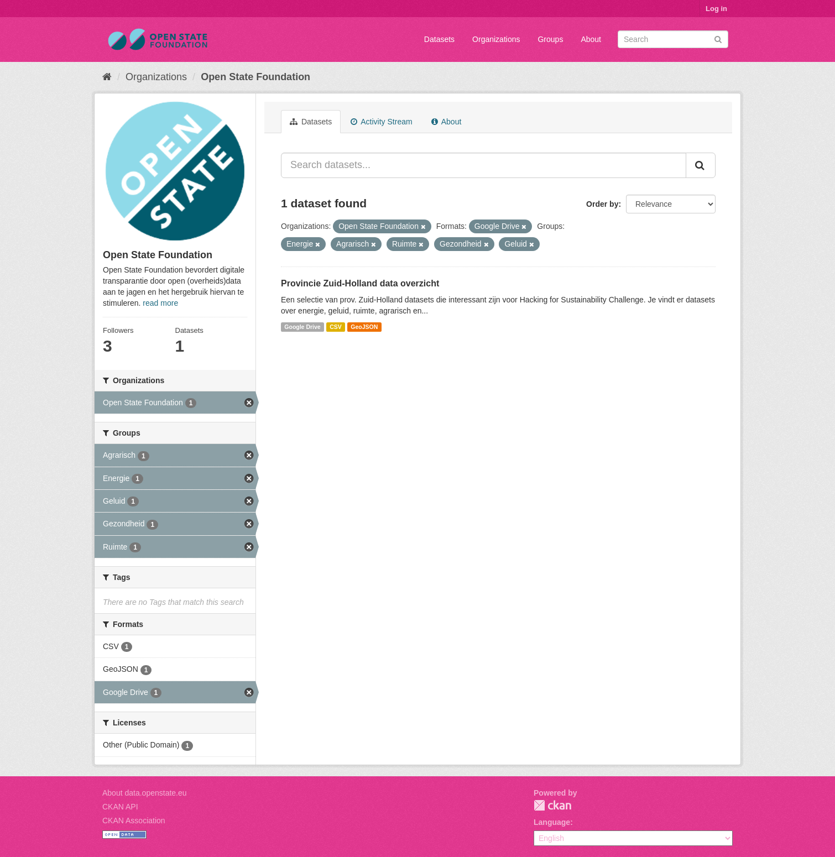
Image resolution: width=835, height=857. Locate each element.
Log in (716, 8)
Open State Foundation (255, 76)
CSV (336, 326)
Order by (602, 204)
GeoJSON (364, 326)
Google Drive (302, 326)
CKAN (552, 805)
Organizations (496, 39)
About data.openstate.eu (144, 792)
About (591, 39)
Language (552, 822)
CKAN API (120, 806)
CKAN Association (133, 820)
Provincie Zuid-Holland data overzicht (360, 283)
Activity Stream (381, 121)
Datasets (439, 39)
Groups (550, 39)
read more (160, 303)
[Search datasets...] (483, 165)
